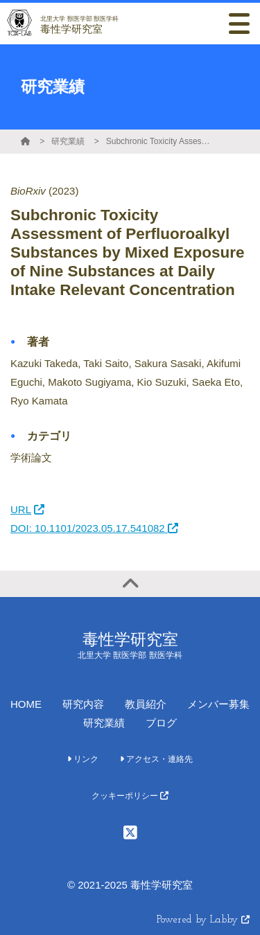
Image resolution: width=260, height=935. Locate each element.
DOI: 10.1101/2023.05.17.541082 (94, 528)
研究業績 (68, 141)
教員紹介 (145, 704)
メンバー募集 (218, 704)
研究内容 (83, 704)
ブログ (161, 723)
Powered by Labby (203, 920)
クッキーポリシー (130, 796)
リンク (82, 759)
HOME (26, 704)
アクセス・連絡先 (156, 759)
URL (27, 509)
